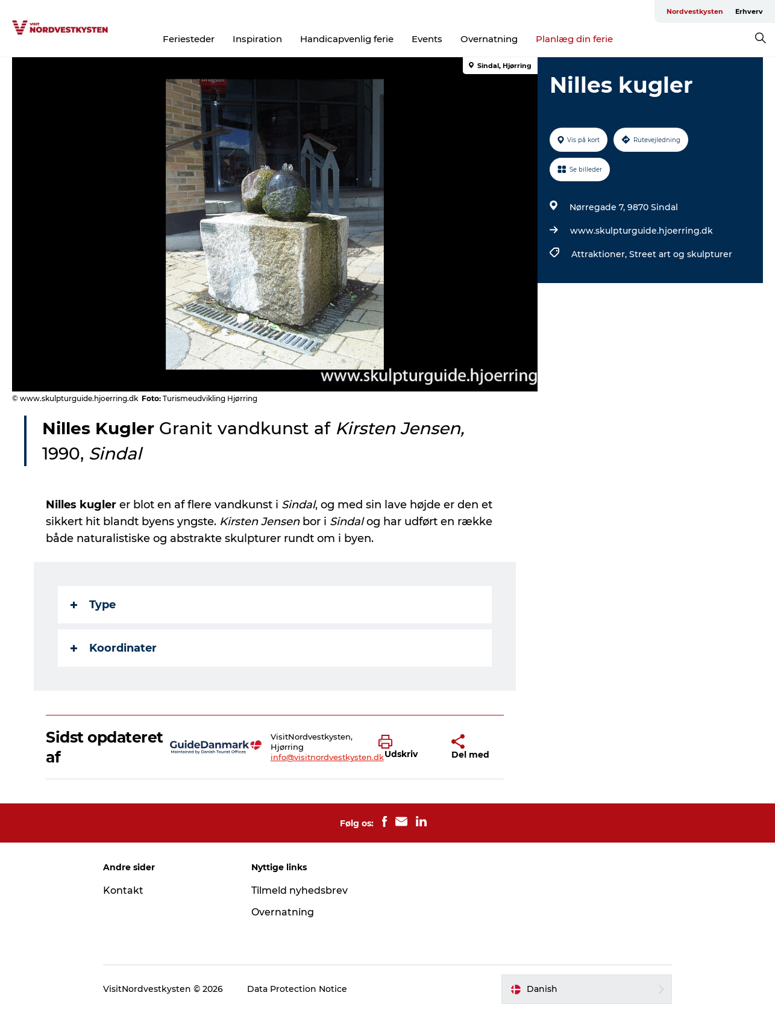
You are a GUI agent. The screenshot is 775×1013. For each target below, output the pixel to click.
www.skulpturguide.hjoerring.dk (641, 230)
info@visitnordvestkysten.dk (327, 757)
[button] (405, 747)
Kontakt (123, 890)
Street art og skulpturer (680, 254)
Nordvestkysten (695, 11)
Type (93, 604)
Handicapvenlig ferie (347, 39)
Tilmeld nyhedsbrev (299, 890)
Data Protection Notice (297, 988)
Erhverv (749, 11)
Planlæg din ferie (574, 39)
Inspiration (257, 39)
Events (427, 39)
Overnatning (489, 39)
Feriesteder (189, 39)
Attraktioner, (600, 254)
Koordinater (114, 648)
